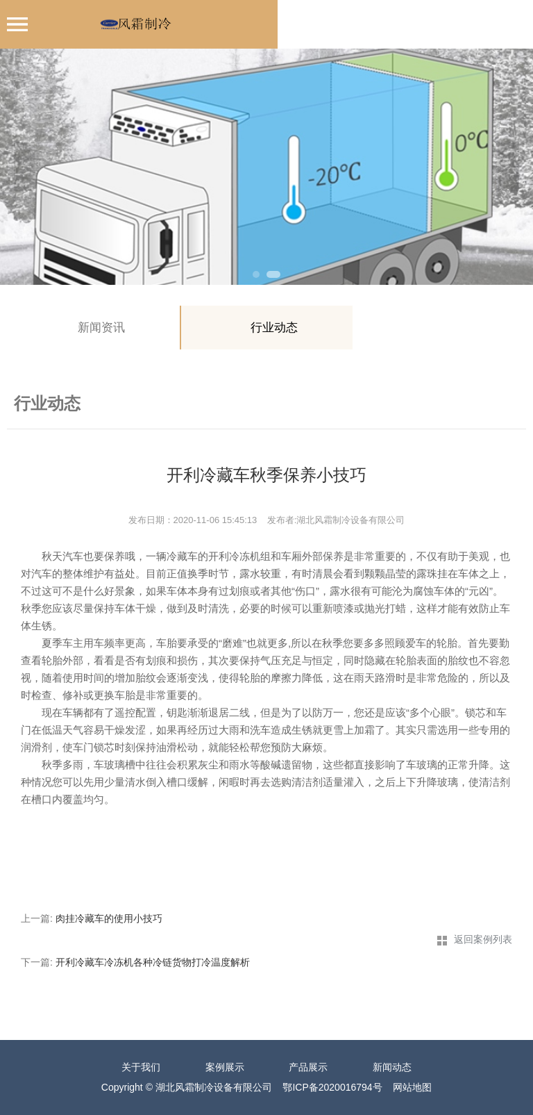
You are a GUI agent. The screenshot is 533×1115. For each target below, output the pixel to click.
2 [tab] (273, 274)
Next (508, 166)
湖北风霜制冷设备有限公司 (213, 1087)
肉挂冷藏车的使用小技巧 (109, 918)
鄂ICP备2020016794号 (332, 1087)
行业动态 (274, 327)
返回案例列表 (483, 939)
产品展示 (308, 1067)
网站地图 (412, 1087)
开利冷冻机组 (239, 556)
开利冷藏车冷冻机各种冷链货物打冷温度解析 (153, 962)
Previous (24, 166)
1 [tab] (256, 274)
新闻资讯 (101, 327)
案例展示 (224, 1067)
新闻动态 (392, 1067)
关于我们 (140, 1067)
